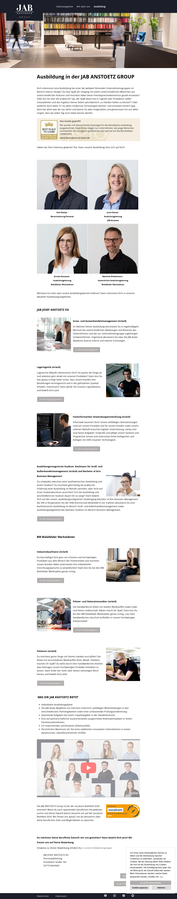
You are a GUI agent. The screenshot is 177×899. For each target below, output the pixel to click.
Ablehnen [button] (161, 888)
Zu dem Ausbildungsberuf (87, 349)
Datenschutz (43, 896)
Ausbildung (99, 6)
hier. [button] (161, 877)
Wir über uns (83, 6)
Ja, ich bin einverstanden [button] (150, 883)
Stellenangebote (64, 6)
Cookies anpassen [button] (140, 888)
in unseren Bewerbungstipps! (97, 847)
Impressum (60, 896)
